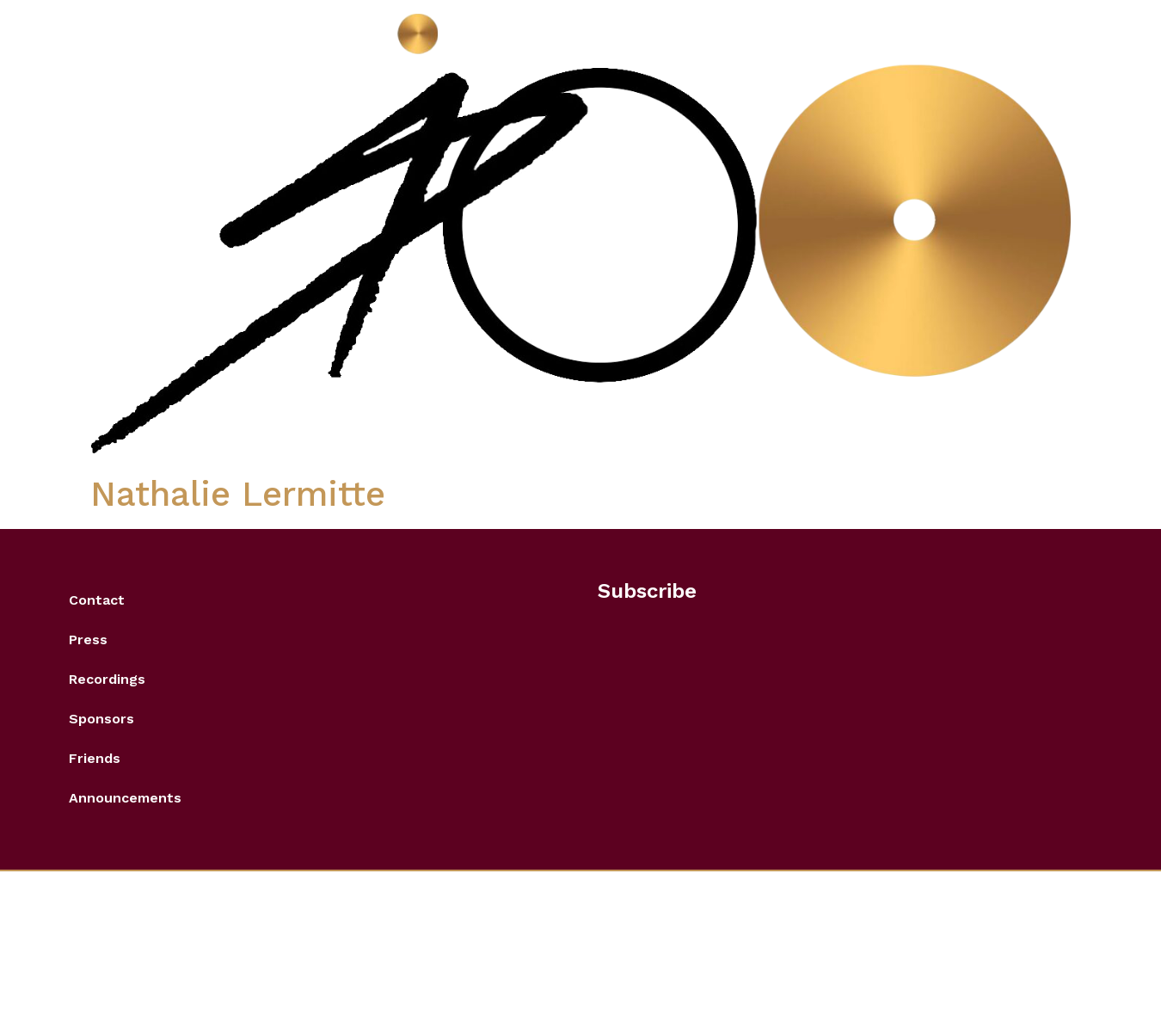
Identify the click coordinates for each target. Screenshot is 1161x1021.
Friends (94, 758)
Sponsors (101, 718)
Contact (97, 600)
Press (88, 639)
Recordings (107, 679)
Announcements (125, 798)
